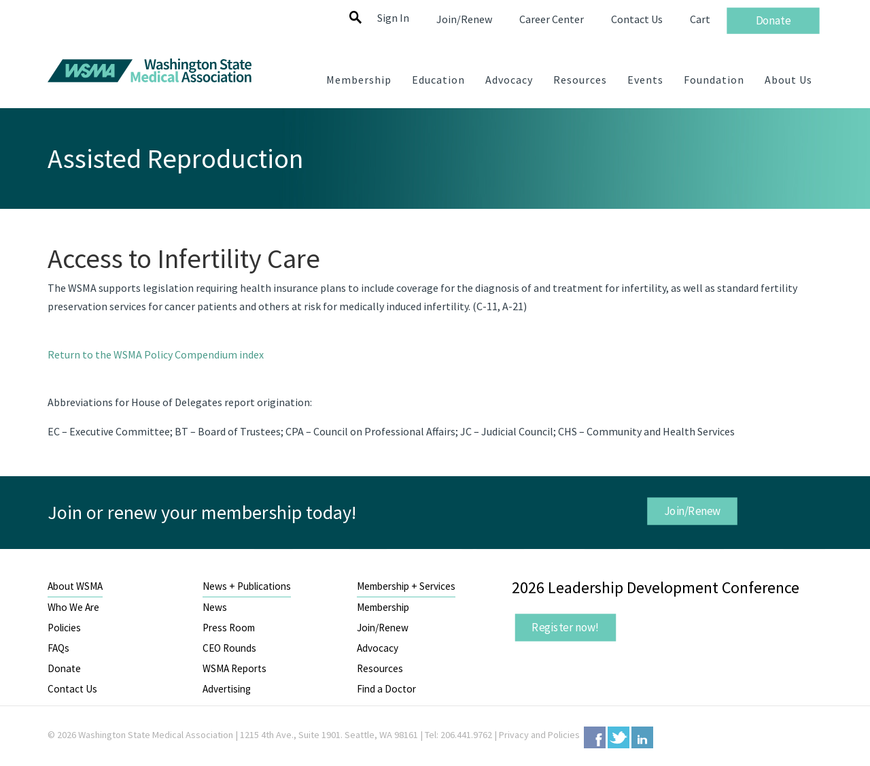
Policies (64, 627)
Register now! (565, 627)
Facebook (595, 737)
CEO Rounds (229, 648)
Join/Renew (691, 510)
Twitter (618, 737)
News (215, 607)
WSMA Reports (234, 668)
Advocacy (377, 648)
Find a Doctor (386, 688)
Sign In (393, 17)
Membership (383, 607)
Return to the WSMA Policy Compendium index (156, 354)
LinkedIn (642, 737)
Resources (380, 668)
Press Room (229, 627)
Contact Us (72, 688)
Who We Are (73, 607)
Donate (64, 668)
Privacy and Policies (539, 735)
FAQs (58, 648)
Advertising (227, 688)
